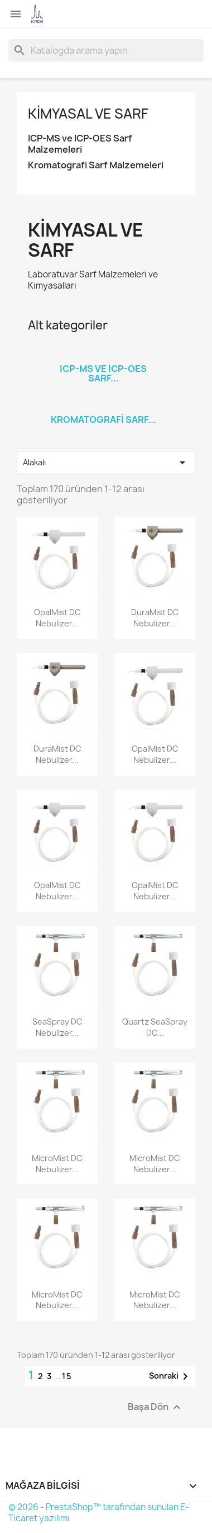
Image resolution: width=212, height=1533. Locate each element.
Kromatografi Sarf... (103, 419)
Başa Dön (156, 1407)
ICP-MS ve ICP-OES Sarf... (103, 373)
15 (67, 1376)
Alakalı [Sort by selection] (106, 462)
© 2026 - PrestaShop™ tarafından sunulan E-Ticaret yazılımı (98, 1512)
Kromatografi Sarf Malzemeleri (95, 165)
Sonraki (170, 1376)
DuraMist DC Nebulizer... (155, 618)
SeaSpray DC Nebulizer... (57, 1027)
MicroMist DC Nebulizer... (57, 1163)
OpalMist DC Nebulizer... (57, 618)
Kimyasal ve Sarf (88, 113)
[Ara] (106, 50)
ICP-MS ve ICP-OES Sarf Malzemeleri (80, 144)
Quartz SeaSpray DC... (154, 1027)
